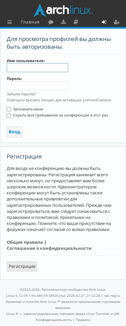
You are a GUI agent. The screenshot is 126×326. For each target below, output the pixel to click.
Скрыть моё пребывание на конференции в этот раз (57, 115)
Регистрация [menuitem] (118, 23)
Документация (77, 23)
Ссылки (11, 23)
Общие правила (25, 242)
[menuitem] (54, 320)
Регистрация (22, 266)
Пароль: (14, 78)
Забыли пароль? (21, 93)
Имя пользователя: (26, 60)
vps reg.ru (112, 295)
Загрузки (65, 23)
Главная (30, 22)
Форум (52, 23)
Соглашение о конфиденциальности (49, 248)
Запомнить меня (25, 108)
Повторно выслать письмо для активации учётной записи (59, 99)
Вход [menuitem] (106, 23)
